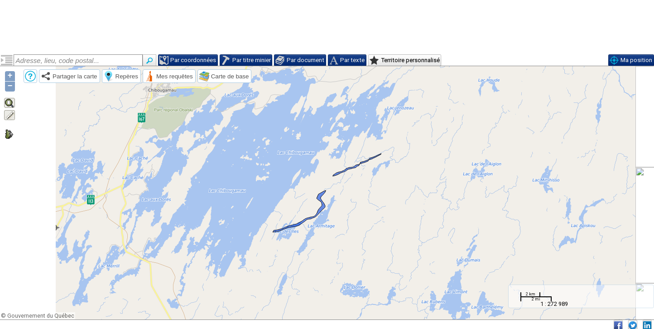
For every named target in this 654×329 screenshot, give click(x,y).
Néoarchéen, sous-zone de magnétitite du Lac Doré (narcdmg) (68, 94)
